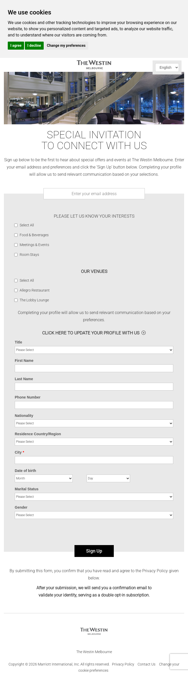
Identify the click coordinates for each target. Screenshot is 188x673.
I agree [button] (15, 45)
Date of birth (25, 471)
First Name (24, 360)
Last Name (24, 379)
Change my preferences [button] (66, 45)
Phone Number (28, 397)
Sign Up (94, 551)
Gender (21, 507)
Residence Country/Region (38, 434)
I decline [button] (34, 45)
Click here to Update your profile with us (90, 332)
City (19, 452)
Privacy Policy (123, 664)
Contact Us (146, 664)
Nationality (24, 416)
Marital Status (27, 489)
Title (18, 342)
